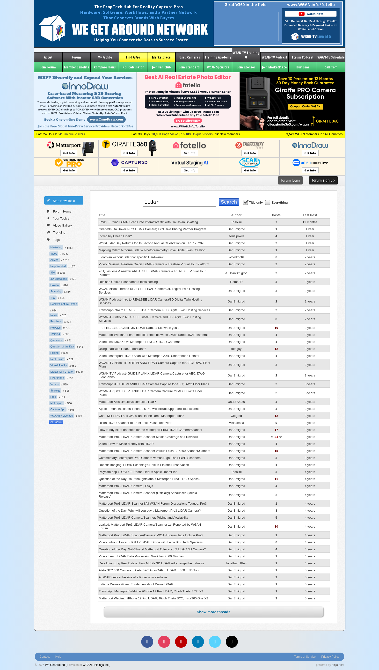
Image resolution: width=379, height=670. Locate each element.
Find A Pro (133, 57)
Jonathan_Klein (236, 563)
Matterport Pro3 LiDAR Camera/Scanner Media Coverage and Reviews (148, 437)
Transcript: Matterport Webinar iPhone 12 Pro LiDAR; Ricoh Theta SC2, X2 (151, 591)
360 (53, 272)
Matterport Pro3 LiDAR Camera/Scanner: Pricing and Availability (143, 517)
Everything (277, 202)
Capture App (58, 409)
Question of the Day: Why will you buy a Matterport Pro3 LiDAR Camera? (150, 510)
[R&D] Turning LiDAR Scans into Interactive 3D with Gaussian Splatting (148, 222)
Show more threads (213, 612)
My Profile (105, 57)
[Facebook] (147, 642)
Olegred (236, 416)
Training (55, 333)
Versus (55, 384)
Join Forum (48, 67)
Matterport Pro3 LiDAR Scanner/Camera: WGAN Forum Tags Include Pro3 (151, 535)
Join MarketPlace (274, 67)
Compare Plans (105, 67)
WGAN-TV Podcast (274, 57)
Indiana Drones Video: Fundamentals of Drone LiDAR (136, 584)
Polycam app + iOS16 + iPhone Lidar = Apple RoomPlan (138, 472)
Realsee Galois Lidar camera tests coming (128, 282)
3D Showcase (59, 278)
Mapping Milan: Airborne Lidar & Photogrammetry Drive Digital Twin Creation (152, 250)
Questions (57, 340)
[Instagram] (164, 642)
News (54, 315)
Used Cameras (189, 57)
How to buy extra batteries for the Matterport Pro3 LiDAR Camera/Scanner (150, 430)
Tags (53, 239)
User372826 (236, 402)
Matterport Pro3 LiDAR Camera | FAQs (126, 486)
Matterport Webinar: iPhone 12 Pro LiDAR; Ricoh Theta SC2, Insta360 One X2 (153, 598)
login (290, 180)
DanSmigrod (236, 229)
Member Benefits (76, 67)
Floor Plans (57, 377)
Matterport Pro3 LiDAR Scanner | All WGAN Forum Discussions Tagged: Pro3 (153, 503)
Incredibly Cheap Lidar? (115, 236)
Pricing (55, 352)
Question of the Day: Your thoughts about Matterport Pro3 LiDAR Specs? (149, 479)
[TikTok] (232, 642)
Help (58, 656)
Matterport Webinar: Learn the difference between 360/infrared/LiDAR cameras (154, 335)
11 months (310, 222)
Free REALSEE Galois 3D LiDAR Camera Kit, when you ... (140, 328)
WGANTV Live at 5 (62, 415)
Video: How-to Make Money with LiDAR (126, 444)
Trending (56, 232)
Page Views (165, 134)
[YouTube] (181, 642)
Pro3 (53, 396)
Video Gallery (59, 225)
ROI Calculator (133, 67)
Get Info (69, 153)
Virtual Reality (59, 365)
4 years (310, 465)
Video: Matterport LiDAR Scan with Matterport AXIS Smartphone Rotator (149, 356)
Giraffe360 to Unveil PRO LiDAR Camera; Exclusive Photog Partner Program (152, 229)
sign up (323, 180)
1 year (310, 229)
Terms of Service (305, 656)
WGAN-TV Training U (246, 54)
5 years (310, 570)
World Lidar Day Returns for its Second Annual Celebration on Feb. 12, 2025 (152, 243)
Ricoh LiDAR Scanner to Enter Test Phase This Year (135, 423)
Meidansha (236, 423)
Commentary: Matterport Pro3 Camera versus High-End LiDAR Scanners (150, 458)
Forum (76, 57)
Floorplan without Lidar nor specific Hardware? (131, 257)
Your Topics (58, 218)
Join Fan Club (161, 67)
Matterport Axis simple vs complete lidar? (127, 402)
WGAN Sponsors (218, 67)
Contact (45, 656)
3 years (310, 349)
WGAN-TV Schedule (330, 57)
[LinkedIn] (198, 642)
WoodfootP (236, 257)
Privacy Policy (330, 656)
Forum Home (59, 211)
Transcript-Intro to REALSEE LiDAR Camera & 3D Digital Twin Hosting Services (154, 310)
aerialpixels (236, 236)
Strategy (55, 390)
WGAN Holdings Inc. (96, 665)
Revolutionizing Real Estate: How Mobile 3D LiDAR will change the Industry (151, 563)
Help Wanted (58, 266)
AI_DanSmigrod (236, 273)
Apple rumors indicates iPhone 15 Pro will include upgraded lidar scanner (150, 409)
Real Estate (57, 359)
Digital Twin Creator (62, 371)
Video (54, 253)
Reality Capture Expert (64, 303)
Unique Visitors (71, 134)
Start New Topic (60, 200)
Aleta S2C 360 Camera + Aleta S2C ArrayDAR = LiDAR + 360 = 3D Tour (149, 570)
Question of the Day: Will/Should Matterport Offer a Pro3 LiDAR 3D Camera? (152, 549)
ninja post (338, 665)
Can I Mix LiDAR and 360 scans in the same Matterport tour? (141, 416)
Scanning (56, 291)
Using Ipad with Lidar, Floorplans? (122, 349)
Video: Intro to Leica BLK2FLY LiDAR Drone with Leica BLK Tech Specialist (151, 542)
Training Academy (217, 57)
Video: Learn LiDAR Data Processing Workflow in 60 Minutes (141, 556)
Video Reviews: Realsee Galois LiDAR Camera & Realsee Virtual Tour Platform (154, 264)
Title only (253, 202)
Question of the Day (62, 346)
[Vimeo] (215, 642)
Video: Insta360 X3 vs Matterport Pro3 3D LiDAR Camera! (139, 342)
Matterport (57, 403)
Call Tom (331, 67)
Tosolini (236, 222)
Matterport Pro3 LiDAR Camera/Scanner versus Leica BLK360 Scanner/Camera (155, 451)
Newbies (56, 327)
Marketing (56, 247)
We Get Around (55, 665)
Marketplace (161, 57)
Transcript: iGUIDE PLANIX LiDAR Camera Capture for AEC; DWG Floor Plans (154, 384)
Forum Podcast (302, 57)
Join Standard (189, 67)
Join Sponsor (246, 67)
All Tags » (56, 421)
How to (55, 285)
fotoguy (236, 349)
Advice (54, 259)
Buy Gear (302, 67)
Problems (56, 321)
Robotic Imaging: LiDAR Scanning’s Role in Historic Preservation (144, 465)
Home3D (236, 282)
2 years (310, 257)
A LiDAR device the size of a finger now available (133, 577)
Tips (53, 297)
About (48, 57)
